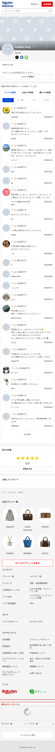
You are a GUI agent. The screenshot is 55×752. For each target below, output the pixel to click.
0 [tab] (46, 100)
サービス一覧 (6, 724)
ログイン (35, 4)
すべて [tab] (8, 100)
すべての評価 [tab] (9, 92)
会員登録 (47, 4)
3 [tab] (33, 100)
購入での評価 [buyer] (45, 92)
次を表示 (27, 434)
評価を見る (27, 469)
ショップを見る (27, 77)
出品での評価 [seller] (27, 92)
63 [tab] (20, 100)
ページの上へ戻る (27, 735)
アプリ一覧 (33, 724)
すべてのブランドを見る (27, 563)
